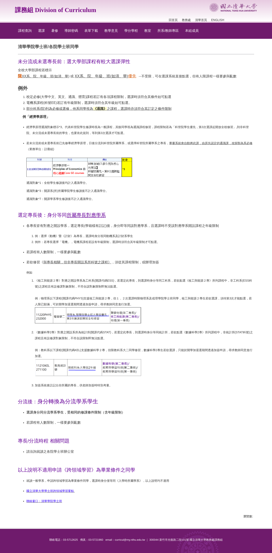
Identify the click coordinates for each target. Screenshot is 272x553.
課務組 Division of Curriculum (55, 10)
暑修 (54, 30)
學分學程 (131, 30)
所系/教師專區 (168, 30)
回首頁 (173, 20)
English (217, 20)
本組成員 (192, 30)
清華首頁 (201, 20)
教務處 (186, 20)
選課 (41, 30)
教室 (147, 30)
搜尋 (253, 15)
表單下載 (91, 30)
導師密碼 (71, 30)
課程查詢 (25, 30)
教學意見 (111, 30)
